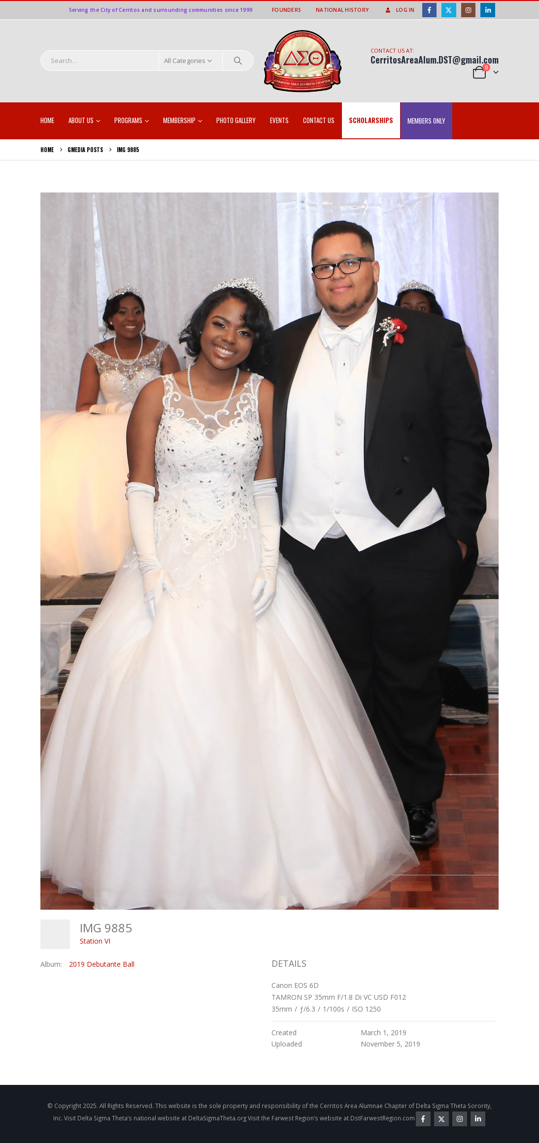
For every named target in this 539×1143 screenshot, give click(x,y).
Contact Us (319, 120)
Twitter (441, 1118)
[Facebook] (429, 10)
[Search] (238, 60)
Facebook (423, 1118)
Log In (399, 9)
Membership (179, 120)
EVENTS (279, 120)
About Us (81, 120)
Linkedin (478, 1118)
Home (47, 120)
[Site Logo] (303, 61)
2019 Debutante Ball (102, 964)
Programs (128, 120)
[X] (448, 10)
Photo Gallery (236, 120)
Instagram (459, 1118)
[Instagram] (468, 10)
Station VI (95, 941)
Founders (286, 9)
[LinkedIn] (487, 10)
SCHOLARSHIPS (371, 120)
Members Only (426, 121)
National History (342, 9)
